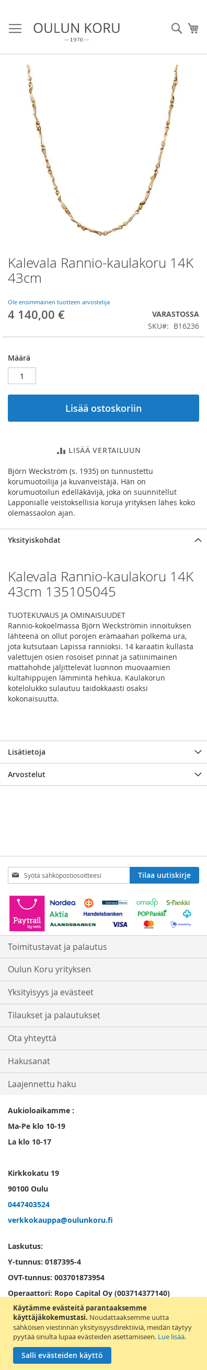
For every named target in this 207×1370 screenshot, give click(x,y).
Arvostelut (26, 774)
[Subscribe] (164, 875)
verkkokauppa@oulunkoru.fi (60, 1220)
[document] (105, 1333)
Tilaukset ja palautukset (54, 1015)
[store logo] (76, 32)
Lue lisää (171, 1336)
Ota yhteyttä (32, 1038)
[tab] (103, 540)
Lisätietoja (26, 752)
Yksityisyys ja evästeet (51, 992)
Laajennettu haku (42, 1084)
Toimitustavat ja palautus (57, 946)
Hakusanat (29, 1061)
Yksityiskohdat (34, 540)
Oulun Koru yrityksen (49, 969)
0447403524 (29, 1204)
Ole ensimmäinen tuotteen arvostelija (59, 302)
